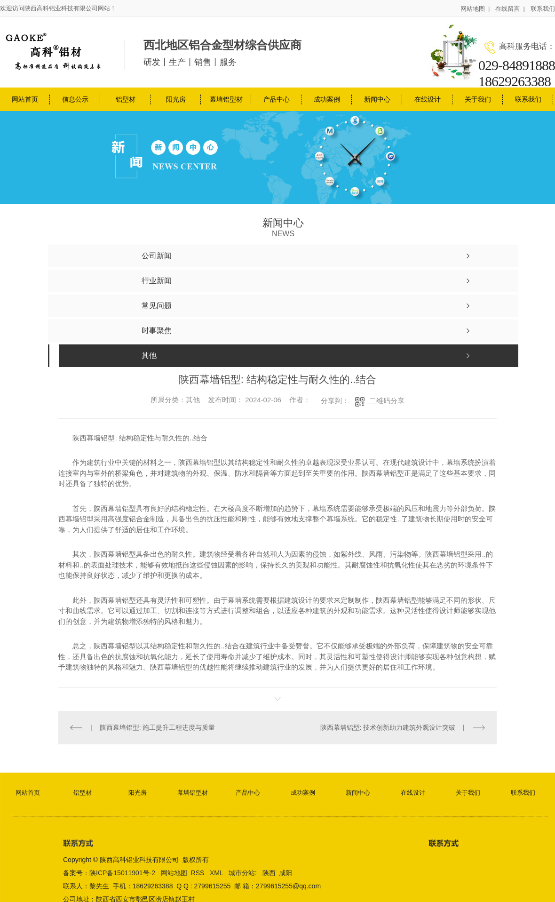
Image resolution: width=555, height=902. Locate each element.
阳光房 (176, 99)
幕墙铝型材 (226, 99)
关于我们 (478, 99)
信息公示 (75, 99)
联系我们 (543, 8)
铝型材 (125, 99)
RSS (198, 872)
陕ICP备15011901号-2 (122, 872)
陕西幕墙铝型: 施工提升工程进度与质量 (157, 727)
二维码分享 (386, 401)
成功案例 (327, 99)
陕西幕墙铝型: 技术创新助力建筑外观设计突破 (388, 727)
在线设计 (427, 99)
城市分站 (242, 872)
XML (217, 872)
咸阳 (285, 872)
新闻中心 (377, 99)
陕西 (269, 872)
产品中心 (276, 99)
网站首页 (25, 99)
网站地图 (174, 872)
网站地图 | (475, 8)
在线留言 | (510, 8)
